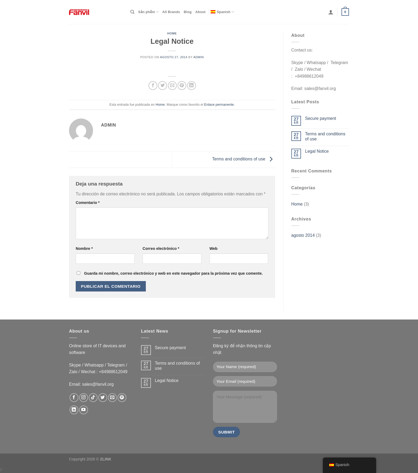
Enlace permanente (219, 105)
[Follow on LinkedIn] (74, 409)
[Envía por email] (172, 85)
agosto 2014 (303, 235)
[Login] (330, 12)
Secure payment (320, 118)
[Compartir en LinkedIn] (191, 85)
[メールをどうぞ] (112, 397)
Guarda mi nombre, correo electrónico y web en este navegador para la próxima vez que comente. (173, 273)
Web (214, 248)
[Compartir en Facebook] (152, 85)
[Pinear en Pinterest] (182, 85)
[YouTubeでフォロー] (83, 409)
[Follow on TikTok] (93, 397)
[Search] (132, 12)
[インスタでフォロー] (83, 397)
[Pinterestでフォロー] (122, 397)
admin (198, 57)
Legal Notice (317, 151)
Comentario (88, 202)
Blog (187, 12)
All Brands (171, 12)
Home (172, 33)
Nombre (84, 248)
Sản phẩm (148, 11)
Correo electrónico (161, 248)
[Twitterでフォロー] (102, 397)
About (200, 12)
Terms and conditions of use (243, 159)
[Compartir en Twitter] (162, 85)
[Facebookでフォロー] (74, 397)
